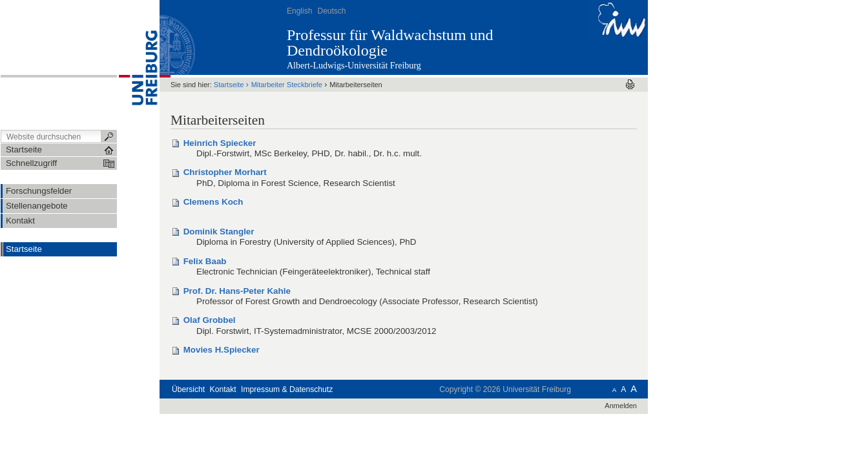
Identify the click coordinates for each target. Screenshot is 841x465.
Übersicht (188, 389)
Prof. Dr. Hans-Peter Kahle (237, 291)
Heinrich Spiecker (219, 143)
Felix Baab (205, 261)
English (299, 11)
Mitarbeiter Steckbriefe (286, 84)
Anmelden (621, 405)
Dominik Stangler (218, 231)
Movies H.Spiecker (221, 350)
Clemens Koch (213, 202)
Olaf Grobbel (209, 320)
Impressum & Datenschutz (287, 389)
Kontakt (223, 389)
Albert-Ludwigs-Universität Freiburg (354, 65)
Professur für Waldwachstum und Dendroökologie (390, 42)
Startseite (24, 249)
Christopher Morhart (225, 172)
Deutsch (331, 11)
